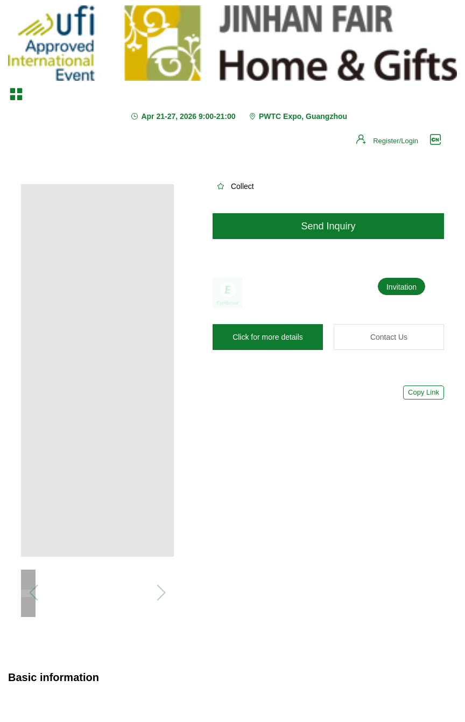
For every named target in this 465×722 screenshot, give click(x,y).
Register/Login (395, 141)
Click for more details (267, 337)
